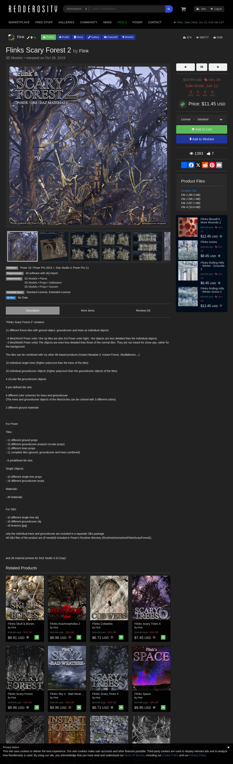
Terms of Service (135, 755)
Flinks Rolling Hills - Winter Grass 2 (212, 290)
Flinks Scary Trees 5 (105, 693)
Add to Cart (201, 129)
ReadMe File (188, 190)
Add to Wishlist (201, 139)
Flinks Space (142, 693)
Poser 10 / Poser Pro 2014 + (37, 267)
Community (89, 22)
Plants (43, 278)
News (107, 22)
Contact (154, 22)
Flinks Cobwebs (102, 623)
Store (78, 37)
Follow (48, 37)
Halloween (55, 282)
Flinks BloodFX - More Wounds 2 (211, 220)
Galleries (66, 22)
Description (32, 310)
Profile (64, 37)
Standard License (36, 292)
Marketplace (19, 22)
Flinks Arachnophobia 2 (65, 623)
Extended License (59, 292)
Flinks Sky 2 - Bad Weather (67, 693)
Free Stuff (44, 22)
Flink (84, 50)
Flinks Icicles (209, 241)
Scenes (53, 286)
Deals (122, 22)
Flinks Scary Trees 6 (147, 623)
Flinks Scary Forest (20, 693)
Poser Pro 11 (81, 267)
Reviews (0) (143, 310)
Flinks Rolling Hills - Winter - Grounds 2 (212, 266)
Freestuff (110, 37)
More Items (88, 310)
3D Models (30, 278)
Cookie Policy (170, 755)
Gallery (93, 37)
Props (43, 282)
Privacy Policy (197, 755)
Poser (137, 22)
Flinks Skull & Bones (21, 623)
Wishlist (127, 37)
